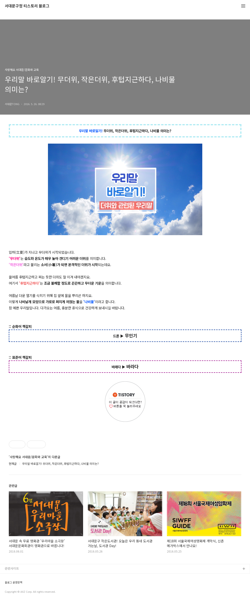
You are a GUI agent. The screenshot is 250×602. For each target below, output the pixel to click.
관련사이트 (12, 568)
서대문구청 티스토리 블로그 (27, 6)
